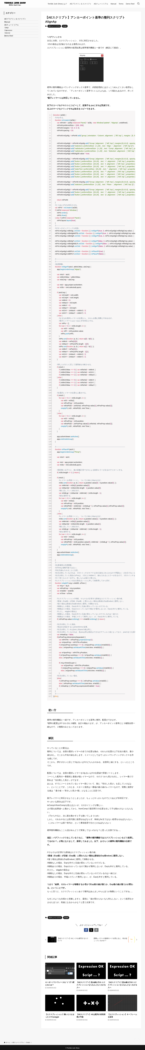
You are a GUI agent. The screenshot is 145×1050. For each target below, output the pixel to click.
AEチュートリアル (54, 26)
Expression (11, 39)
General (10, 44)
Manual (9, 25)
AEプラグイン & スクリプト (17, 20)
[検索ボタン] (138, 4)
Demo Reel (11, 49)
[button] (86, 930)
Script (64, 26)
